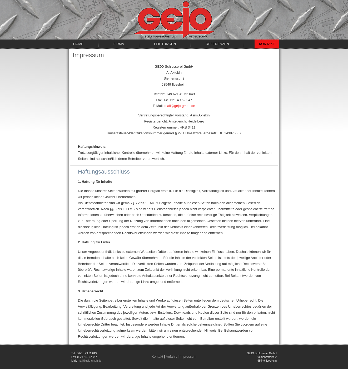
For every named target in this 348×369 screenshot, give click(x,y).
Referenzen (217, 44)
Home (78, 44)
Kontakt (267, 44)
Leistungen (165, 44)
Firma (118, 44)
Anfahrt (171, 356)
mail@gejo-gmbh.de (180, 106)
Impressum (188, 356)
